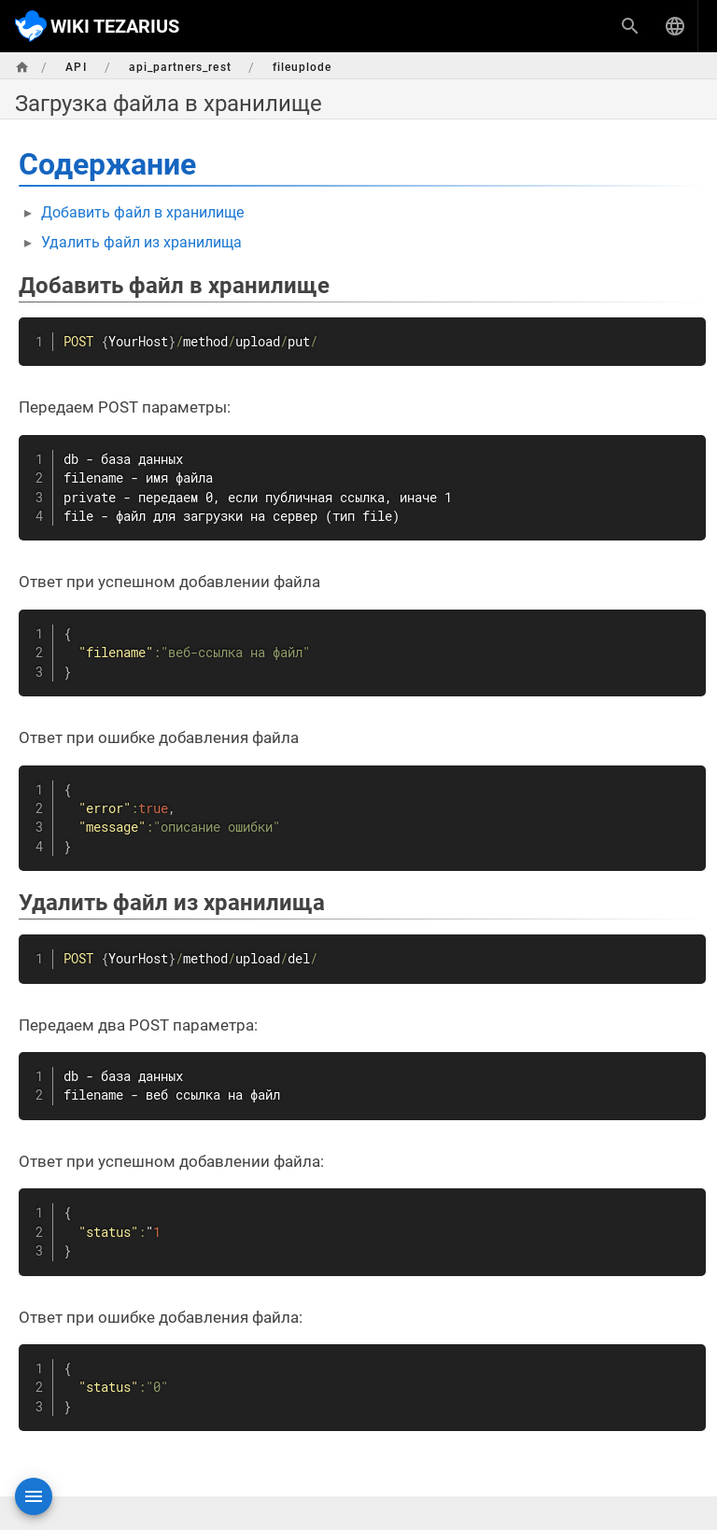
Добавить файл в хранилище (142, 212)
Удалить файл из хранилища (141, 242)
